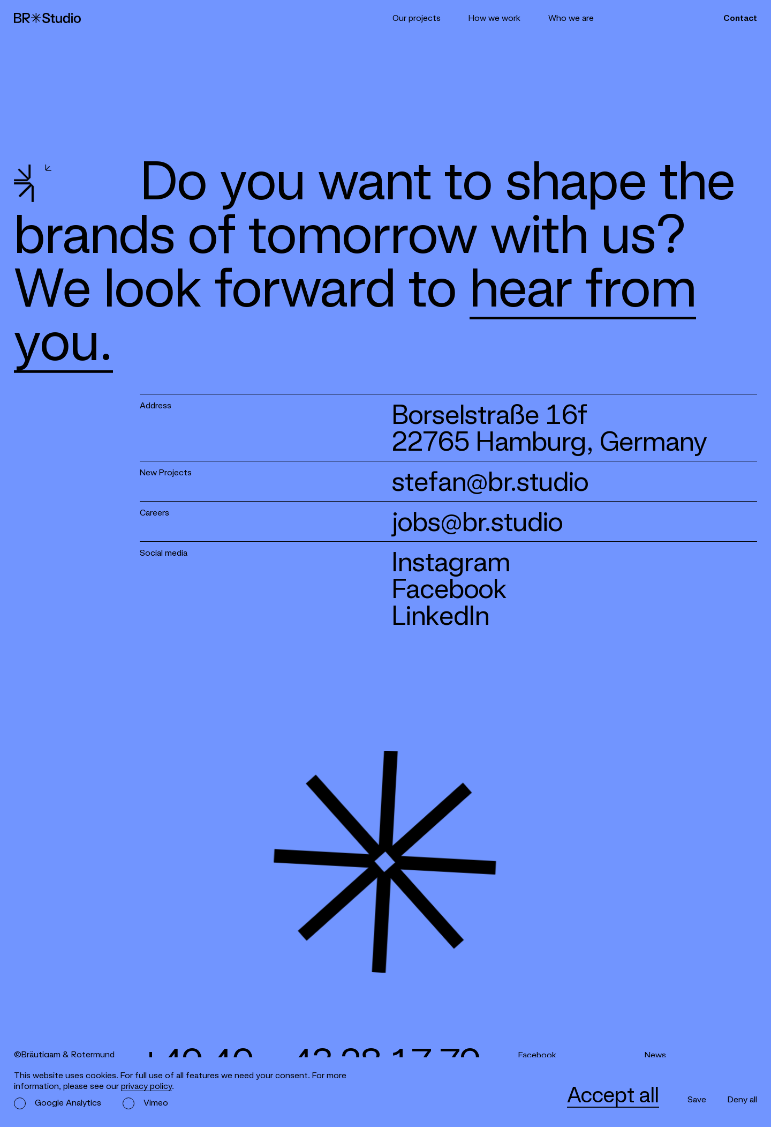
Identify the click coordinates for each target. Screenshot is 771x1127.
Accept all (613, 1095)
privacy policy (146, 1086)
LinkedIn (440, 615)
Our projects (417, 18)
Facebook (449, 588)
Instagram (451, 562)
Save (696, 1099)
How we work (495, 18)
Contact (740, 18)
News (655, 1055)
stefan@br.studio (490, 481)
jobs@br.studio (477, 521)
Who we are (571, 18)
